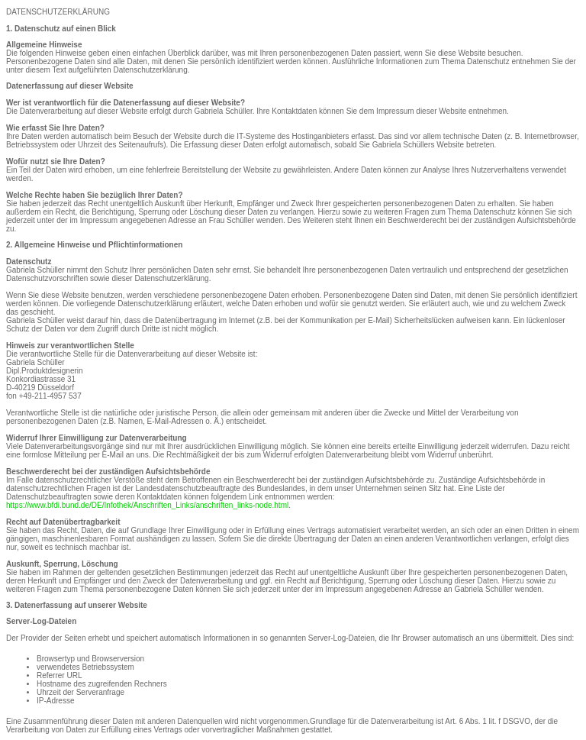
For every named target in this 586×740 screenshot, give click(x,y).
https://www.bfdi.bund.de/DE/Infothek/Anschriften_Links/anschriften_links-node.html (147, 505)
